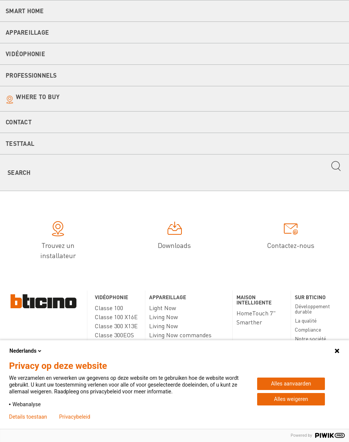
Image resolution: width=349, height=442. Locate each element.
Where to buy (37, 97)
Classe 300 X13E (116, 326)
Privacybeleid (74, 417)
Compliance (308, 329)
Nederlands (26, 351)
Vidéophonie (25, 54)
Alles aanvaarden (291, 384)
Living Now (163, 317)
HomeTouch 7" (256, 313)
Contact (19, 122)
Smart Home (25, 11)
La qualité (306, 320)
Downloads (174, 236)
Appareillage (27, 32)
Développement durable (312, 308)
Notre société (310, 338)
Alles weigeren (291, 399)
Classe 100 (109, 308)
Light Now (162, 308)
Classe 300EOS (114, 335)
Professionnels (31, 75)
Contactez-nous (290, 236)
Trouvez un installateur (58, 241)
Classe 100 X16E (116, 317)
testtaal (20, 143)
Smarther (249, 322)
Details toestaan (28, 417)
